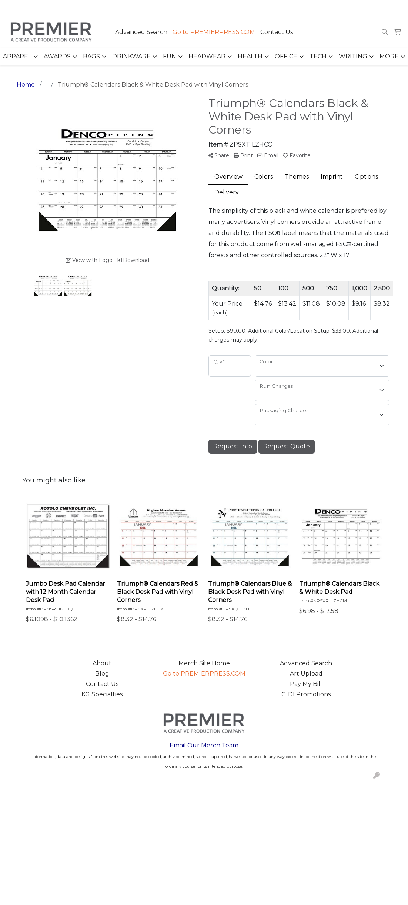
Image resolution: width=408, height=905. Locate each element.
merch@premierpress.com (360, 7)
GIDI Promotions (306, 694)
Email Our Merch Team (204, 745)
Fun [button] (169, 56)
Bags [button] (91, 56)
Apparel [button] (17, 56)
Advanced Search (141, 32)
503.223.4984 (295, 7)
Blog (102, 673)
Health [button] (250, 56)
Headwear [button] (206, 56)
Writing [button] (353, 56)
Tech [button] (318, 56)
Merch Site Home (204, 663)
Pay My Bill (306, 683)
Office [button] (286, 56)
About (102, 663)
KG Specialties (102, 694)
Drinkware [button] (131, 56)
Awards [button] (57, 56)
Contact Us (276, 32)
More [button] (389, 56)
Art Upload (306, 673)
